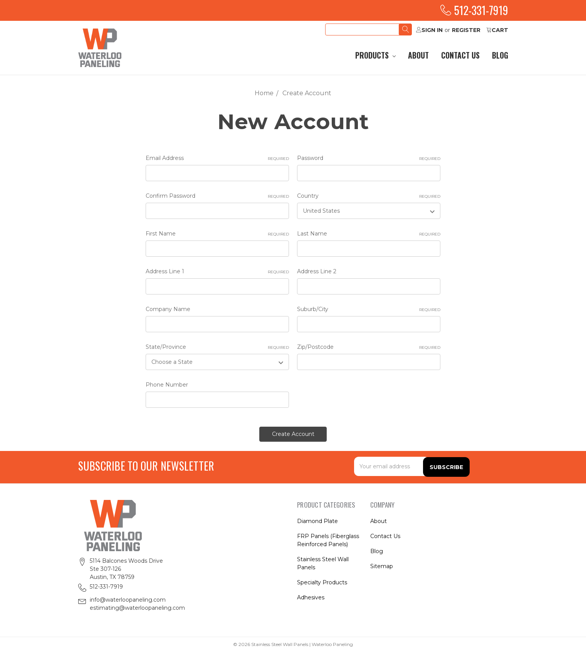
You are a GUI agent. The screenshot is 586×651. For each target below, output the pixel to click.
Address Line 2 (316, 271)
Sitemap (381, 565)
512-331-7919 (474, 10)
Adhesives (310, 596)
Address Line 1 (217, 271)
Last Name (368, 233)
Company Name (168, 309)
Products (375, 55)
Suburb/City (368, 309)
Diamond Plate (317, 520)
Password (368, 158)
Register (466, 30)
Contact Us (460, 55)
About (418, 55)
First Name (217, 233)
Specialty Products (322, 581)
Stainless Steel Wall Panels (323, 562)
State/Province (217, 347)
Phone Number (167, 384)
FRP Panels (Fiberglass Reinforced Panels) (328, 539)
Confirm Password (217, 196)
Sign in (429, 30)
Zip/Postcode (368, 347)
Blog (500, 55)
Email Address (217, 158)
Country (368, 196)
